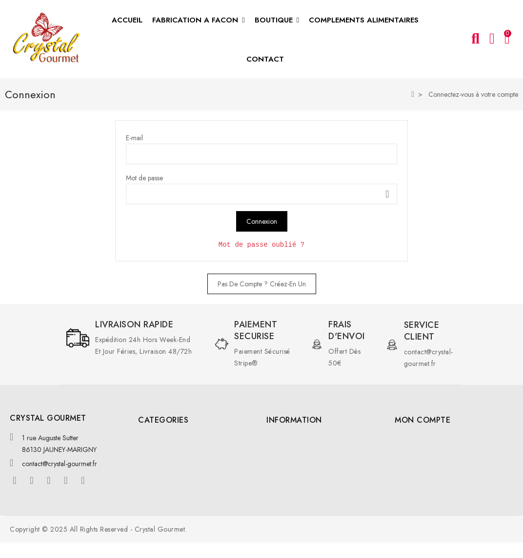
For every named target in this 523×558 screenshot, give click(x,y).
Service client (422, 331)
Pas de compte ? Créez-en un (262, 284)
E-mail (134, 138)
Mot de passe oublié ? (261, 245)
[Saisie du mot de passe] (261, 194)
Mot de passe (144, 178)
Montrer (387, 194)
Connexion (261, 221)
